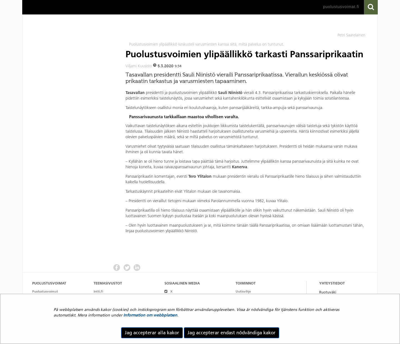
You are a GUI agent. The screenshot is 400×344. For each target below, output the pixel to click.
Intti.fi (98, 291)
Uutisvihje (243, 291)
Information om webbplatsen (150, 315)
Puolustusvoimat (45, 291)
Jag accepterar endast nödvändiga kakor (232, 332)
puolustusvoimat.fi (341, 6)
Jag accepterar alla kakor (152, 332)
